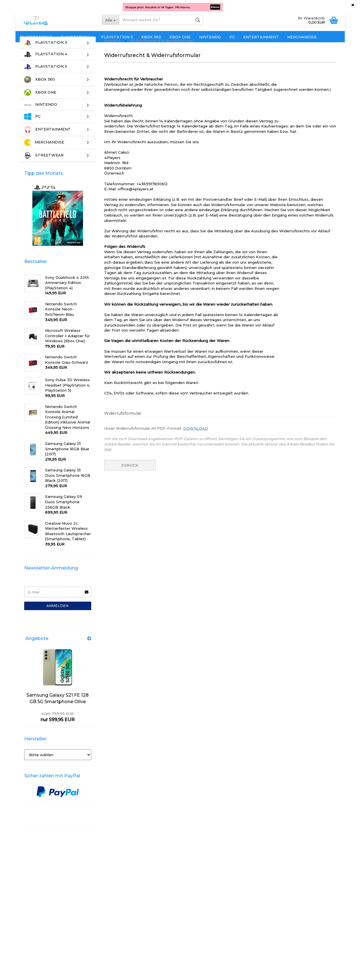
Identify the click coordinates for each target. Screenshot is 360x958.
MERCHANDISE (302, 37)
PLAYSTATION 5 (117, 37)
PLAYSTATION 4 (77, 37)
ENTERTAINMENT (261, 37)
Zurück (129, 475)
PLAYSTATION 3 (36, 37)
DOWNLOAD (195, 438)
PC (232, 37)
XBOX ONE (180, 37)
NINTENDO (210, 37)
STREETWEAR (44, 165)
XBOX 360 (151, 37)
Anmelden (57, 615)
